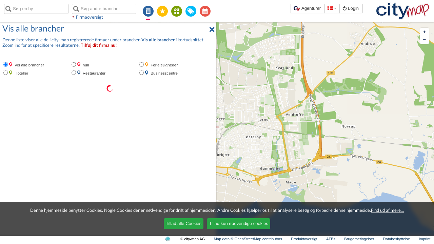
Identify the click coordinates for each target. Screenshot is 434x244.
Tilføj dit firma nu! (99, 45)
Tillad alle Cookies (183, 223)
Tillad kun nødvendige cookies (238, 223)
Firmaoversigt (89, 17)
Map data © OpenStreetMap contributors (248, 239)
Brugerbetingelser (359, 239)
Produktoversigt (304, 239)
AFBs (330, 239)
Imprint (424, 239)
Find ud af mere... (387, 210)
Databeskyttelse (396, 239)
